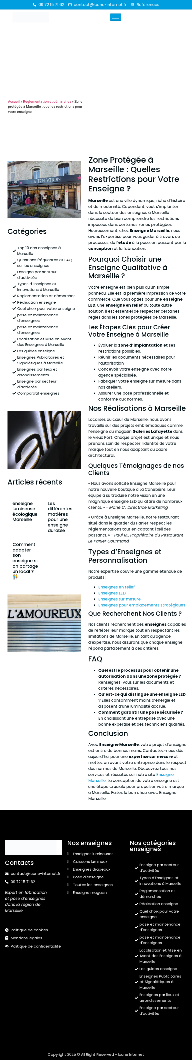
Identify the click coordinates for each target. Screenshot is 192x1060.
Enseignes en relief (116, 587)
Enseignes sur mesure (119, 599)
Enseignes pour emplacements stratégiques (141, 605)
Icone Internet (131, 1054)
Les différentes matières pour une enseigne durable (60, 516)
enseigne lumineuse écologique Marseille (25, 511)
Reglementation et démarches (47, 101)
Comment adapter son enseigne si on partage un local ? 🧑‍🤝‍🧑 (25, 560)
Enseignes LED (112, 593)
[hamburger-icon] (115, 17)
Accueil (14, 101)
